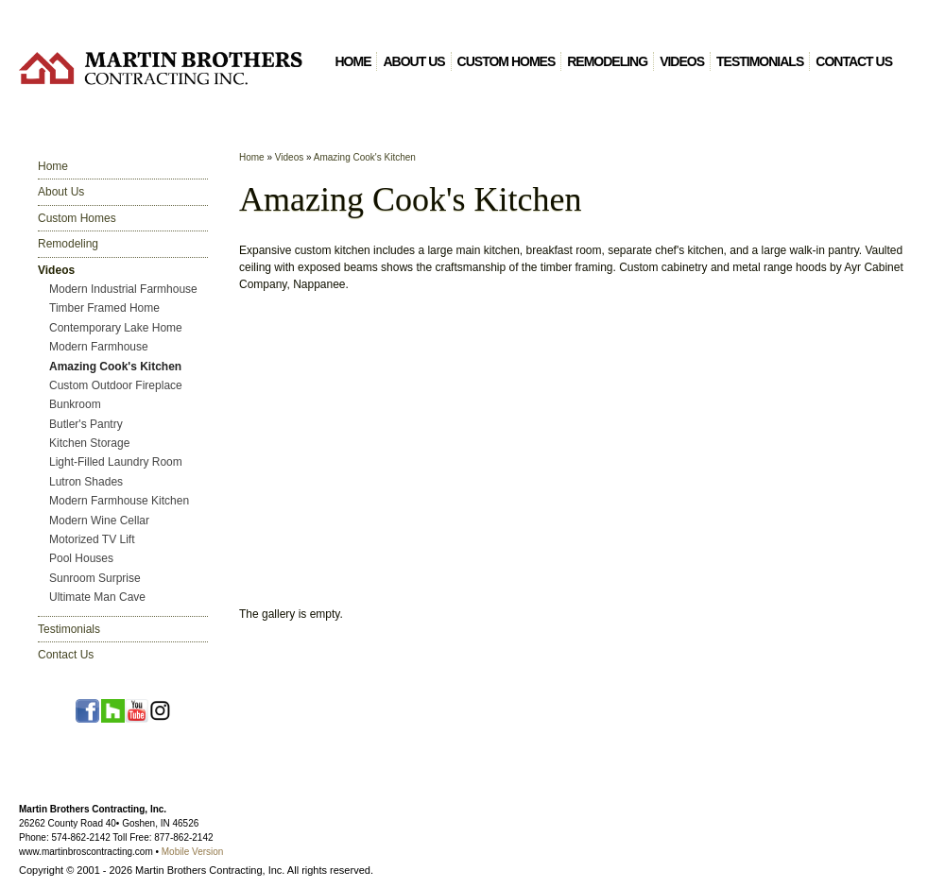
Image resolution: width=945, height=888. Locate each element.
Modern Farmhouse (98, 346)
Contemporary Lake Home (115, 327)
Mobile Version (193, 851)
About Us (413, 61)
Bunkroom (75, 404)
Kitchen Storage (89, 443)
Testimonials (759, 61)
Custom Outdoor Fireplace (115, 385)
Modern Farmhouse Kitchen (119, 500)
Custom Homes (506, 61)
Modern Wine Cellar (99, 520)
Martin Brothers (160, 68)
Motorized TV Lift (91, 539)
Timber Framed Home (104, 308)
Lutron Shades (86, 481)
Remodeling (607, 61)
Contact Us (854, 61)
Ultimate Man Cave (97, 597)
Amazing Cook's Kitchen (115, 366)
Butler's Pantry (86, 424)
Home (352, 61)
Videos (682, 61)
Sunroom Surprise (95, 578)
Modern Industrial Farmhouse (123, 289)
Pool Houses (81, 558)
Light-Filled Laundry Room (115, 462)
